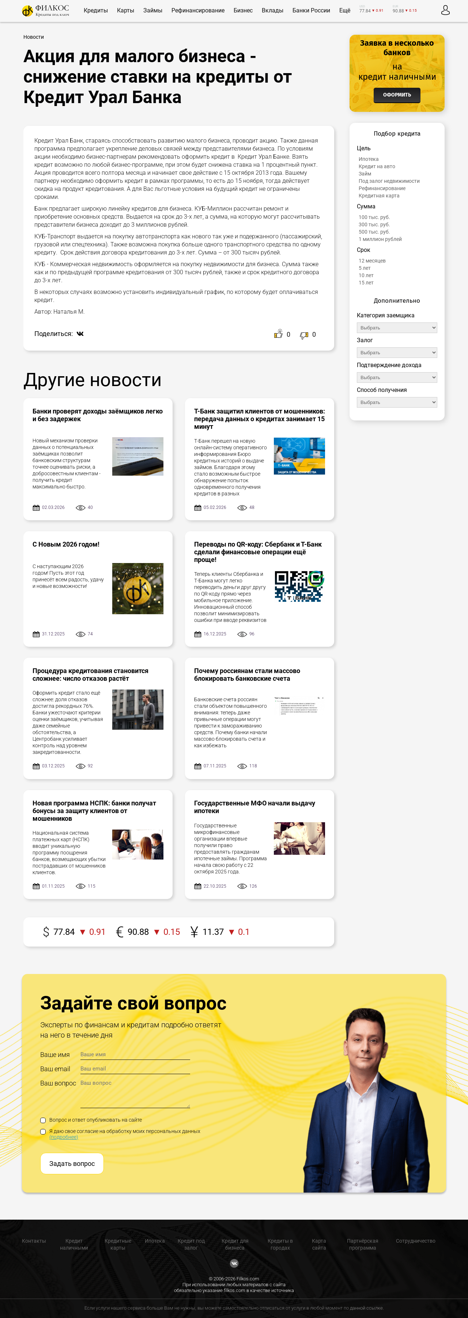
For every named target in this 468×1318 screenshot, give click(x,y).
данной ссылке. (367, 1308)
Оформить (397, 95)
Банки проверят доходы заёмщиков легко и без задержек (98, 415)
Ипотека (369, 159)
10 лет (366, 275)
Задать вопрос (72, 1163)
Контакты (34, 1241)
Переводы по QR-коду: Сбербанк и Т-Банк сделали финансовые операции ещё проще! (258, 551)
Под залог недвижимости (389, 181)
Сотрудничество (415, 1241)
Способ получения (382, 389)
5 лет (365, 268)
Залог (365, 340)
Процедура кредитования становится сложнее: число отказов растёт (90, 674)
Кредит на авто (377, 166)
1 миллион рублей (380, 239)
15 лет (366, 283)
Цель (364, 148)
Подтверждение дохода (389, 365)
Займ (365, 174)
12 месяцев (372, 261)
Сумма (366, 206)
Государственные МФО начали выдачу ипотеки (254, 807)
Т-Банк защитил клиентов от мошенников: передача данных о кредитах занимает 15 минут (259, 418)
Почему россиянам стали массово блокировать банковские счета (247, 674)
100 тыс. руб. (374, 217)
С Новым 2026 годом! (66, 544)
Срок (363, 249)
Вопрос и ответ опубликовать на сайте (91, 1120)
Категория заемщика (386, 315)
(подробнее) (63, 1137)
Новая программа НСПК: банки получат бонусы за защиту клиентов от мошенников (94, 810)
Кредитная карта (379, 196)
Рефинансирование (382, 188)
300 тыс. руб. (374, 224)
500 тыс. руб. (374, 232)
